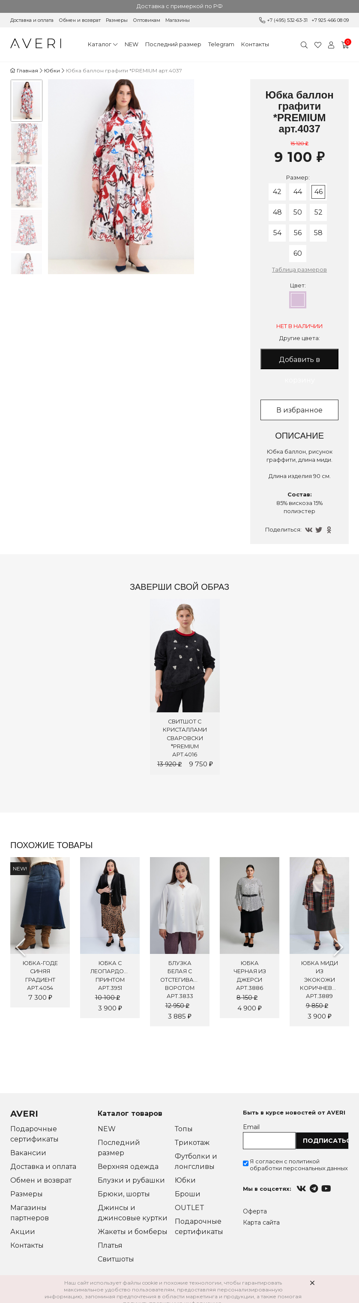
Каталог (99, 44)
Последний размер (173, 44)
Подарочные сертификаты (34, 1134)
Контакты (255, 44)
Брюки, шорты (124, 1194)
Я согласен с (299, 1165)
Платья (110, 1245)
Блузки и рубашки (131, 1180)
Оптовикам (146, 20)
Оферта (255, 1211)
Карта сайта (261, 1222)
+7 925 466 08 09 (330, 20)
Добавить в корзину (299, 362)
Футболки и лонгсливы (196, 1161)
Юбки (185, 1180)
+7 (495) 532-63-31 (287, 20)
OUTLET (189, 1208)
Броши (187, 1194)
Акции (22, 1232)
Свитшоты (116, 1259)
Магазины (177, 20)
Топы (184, 1129)
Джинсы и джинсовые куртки (133, 1213)
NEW (131, 44)
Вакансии (28, 1153)
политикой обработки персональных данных (299, 1165)
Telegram (221, 44)
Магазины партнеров (29, 1213)
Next (338, 947)
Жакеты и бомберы (133, 1232)
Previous (20, 947)
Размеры (117, 20)
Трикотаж (192, 1143)
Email (251, 1127)
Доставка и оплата (32, 20)
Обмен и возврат (80, 20)
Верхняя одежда (128, 1167)
